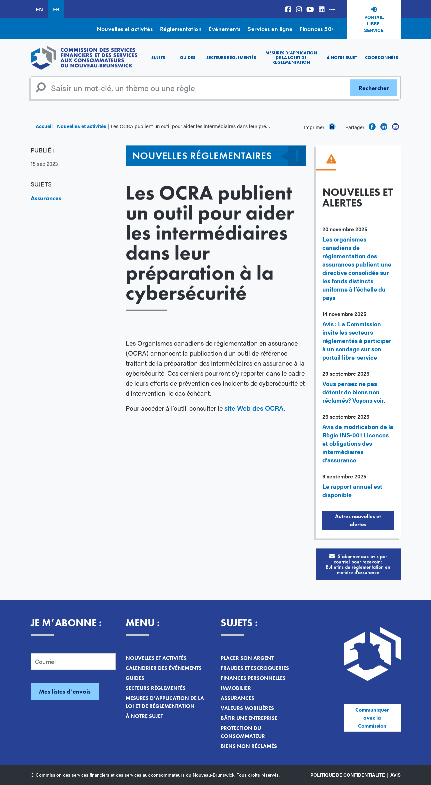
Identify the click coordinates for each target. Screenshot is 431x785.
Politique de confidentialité (347, 774)
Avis (395, 774)
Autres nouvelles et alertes (358, 520)
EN (39, 9)
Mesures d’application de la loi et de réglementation (291, 57)
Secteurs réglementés (231, 57)
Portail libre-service (374, 23)
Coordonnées (381, 57)
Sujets (158, 57)
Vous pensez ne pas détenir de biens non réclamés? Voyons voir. (353, 391)
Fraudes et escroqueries (255, 668)
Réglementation (181, 29)
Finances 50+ (317, 29)
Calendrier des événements (164, 668)
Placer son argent (247, 658)
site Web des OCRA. (255, 408)
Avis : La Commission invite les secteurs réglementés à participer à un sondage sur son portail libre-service (356, 340)
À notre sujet (342, 57)
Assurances (46, 198)
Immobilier (236, 688)
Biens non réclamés (249, 746)
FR (56, 9)
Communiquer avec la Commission (372, 717)
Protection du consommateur (243, 732)
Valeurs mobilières (247, 708)
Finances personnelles (253, 678)
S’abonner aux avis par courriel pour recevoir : (358, 564)
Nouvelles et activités (125, 29)
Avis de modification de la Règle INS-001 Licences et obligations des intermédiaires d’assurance (357, 443)
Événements (225, 29)
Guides (187, 57)
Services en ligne (270, 29)
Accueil (44, 125)
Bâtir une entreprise (249, 718)
